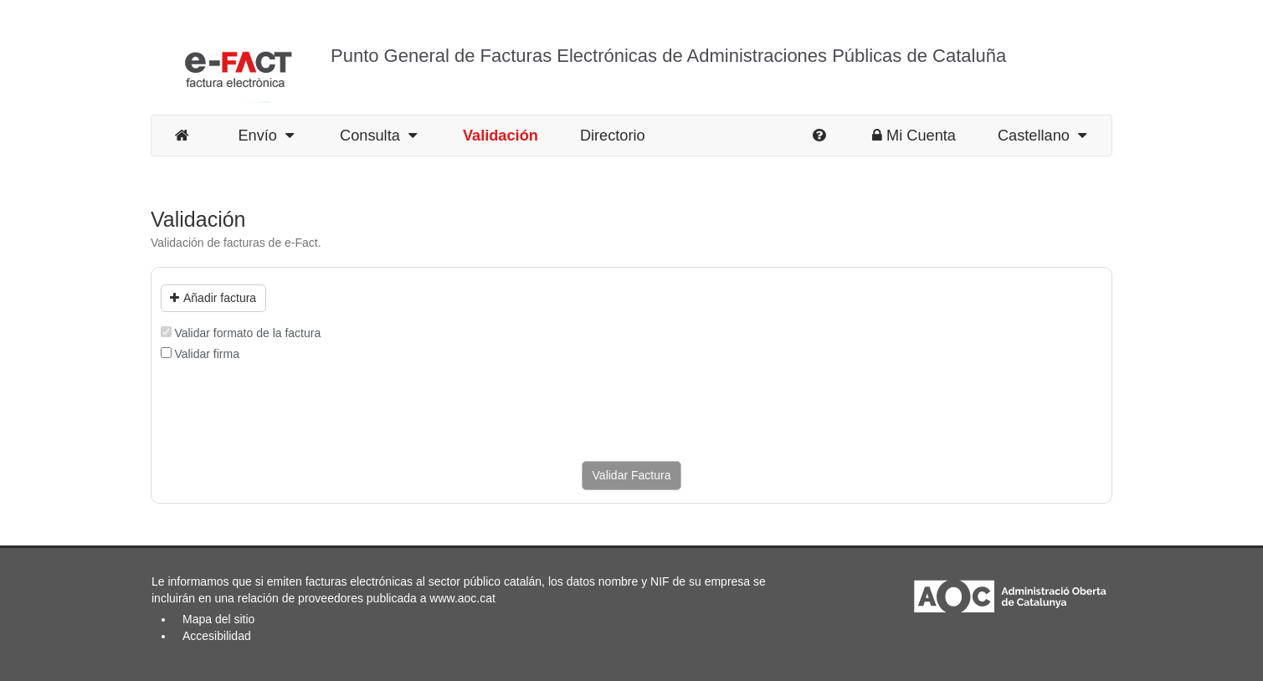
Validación (500, 135)
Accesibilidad (216, 636)
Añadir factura (213, 298)
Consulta (378, 135)
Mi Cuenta (914, 135)
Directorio (612, 135)
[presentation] (288, 411)
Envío (266, 135)
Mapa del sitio (218, 619)
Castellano (1042, 135)
